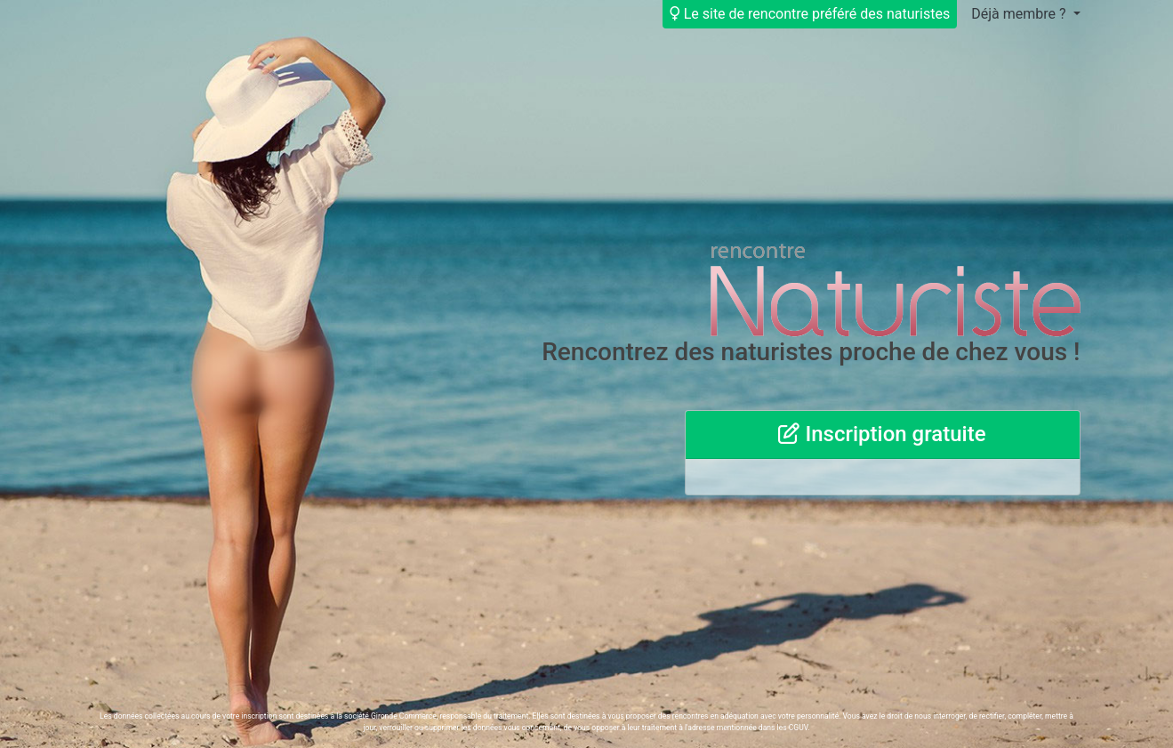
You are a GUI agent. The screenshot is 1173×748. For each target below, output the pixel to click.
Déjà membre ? (1020, 13)
